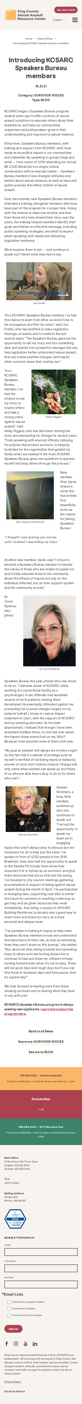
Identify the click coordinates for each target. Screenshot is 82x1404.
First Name (11, 1261)
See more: (41, 1041)
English (57, 19)
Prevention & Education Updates (27, 1315)
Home (28, 38)
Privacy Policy (12, 1381)
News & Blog (44, 38)
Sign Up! (13, 1328)
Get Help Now (66, 10)
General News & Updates (23, 1309)
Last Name (9, 1277)
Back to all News (41, 1031)
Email (8, 1245)
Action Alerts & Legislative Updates (28, 1302)
